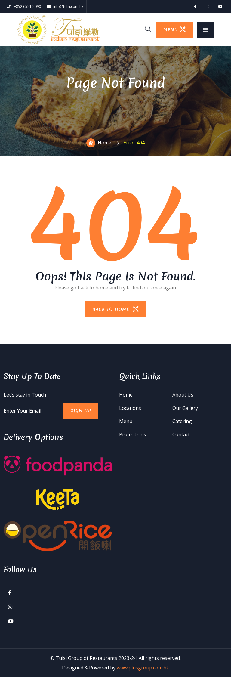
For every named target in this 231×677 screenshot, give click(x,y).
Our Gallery (185, 408)
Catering (182, 421)
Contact (181, 434)
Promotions (132, 434)
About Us (182, 394)
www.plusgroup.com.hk (143, 667)
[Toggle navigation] (205, 30)
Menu (125, 421)
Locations (130, 408)
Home (98, 142)
